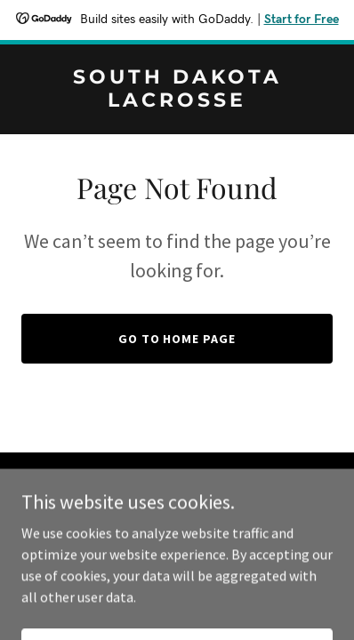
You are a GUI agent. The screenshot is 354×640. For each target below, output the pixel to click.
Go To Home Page (177, 339)
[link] (177, 101)
